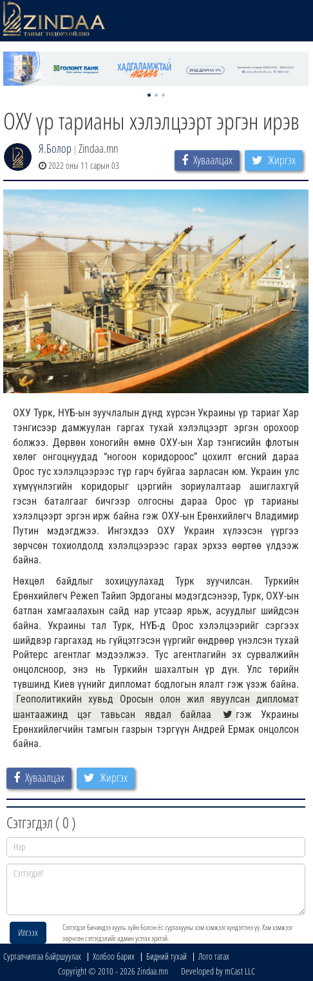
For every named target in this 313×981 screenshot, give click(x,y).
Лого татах (213, 956)
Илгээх (28, 932)
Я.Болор (55, 148)
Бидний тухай (166, 956)
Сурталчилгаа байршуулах (42, 956)
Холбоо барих (114, 956)
